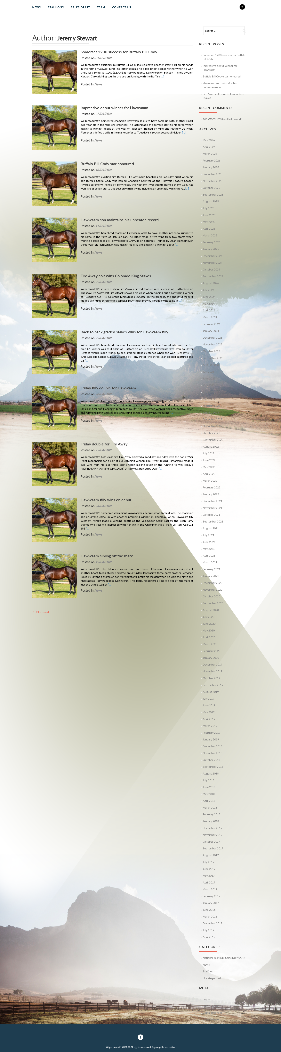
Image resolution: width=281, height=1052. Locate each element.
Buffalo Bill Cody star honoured (101, 153)
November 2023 (212, 344)
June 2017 (209, 868)
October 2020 (211, 596)
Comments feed (212, 1012)
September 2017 (213, 848)
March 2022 (210, 480)
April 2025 (209, 228)
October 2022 (211, 433)
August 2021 (211, 528)
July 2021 (208, 535)
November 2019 (212, 671)
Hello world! (234, 119)
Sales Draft (80, 7)
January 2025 (211, 249)
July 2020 (208, 616)
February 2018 (211, 814)
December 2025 (212, 174)
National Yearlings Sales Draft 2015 (224, 957)
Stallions (56, 7)
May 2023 (209, 385)
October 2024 (211, 269)
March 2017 (210, 889)
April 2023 (209, 392)
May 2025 (209, 221)
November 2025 (212, 181)
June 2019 (209, 705)
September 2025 (213, 194)
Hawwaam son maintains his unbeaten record (114, 203)
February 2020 (211, 650)
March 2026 (210, 153)
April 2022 (209, 473)
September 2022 (213, 439)
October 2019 (211, 678)
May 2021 (209, 548)
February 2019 (211, 732)
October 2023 (211, 351)
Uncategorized (212, 978)
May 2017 (209, 875)
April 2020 (209, 637)
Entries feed (210, 1005)
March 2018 (210, 807)
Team (101, 7)
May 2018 (209, 794)
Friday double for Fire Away (98, 406)
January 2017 (211, 902)
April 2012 (209, 937)
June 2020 (209, 623)
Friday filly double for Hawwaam (103, 355)
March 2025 (210, 235)
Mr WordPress (213, 119)
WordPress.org (212, 1019)
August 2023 (211, 364)
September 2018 (213, 766)
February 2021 (211, 569)
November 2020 (212, 589)
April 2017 (209, 882)
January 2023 (211, 412)
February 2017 (211, 896)
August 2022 (211, 446)
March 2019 (210, 725)
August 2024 (211, 283)
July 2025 (208, 208)
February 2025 (211, 242)
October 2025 (211, 187)
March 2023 (210, 398)
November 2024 (212, 262)
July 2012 (208, 930)
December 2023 (212, 337)
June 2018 (209, 787)
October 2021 (211, 514)
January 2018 (211, 821)
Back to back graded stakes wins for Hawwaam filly (119, 304)
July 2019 (208, 698)
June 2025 (209, 215)
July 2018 (208, 780)
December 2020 (212, 582)
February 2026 (211, 160)
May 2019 (209, 712)
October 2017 (211, 841)
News (36, 7)
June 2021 (209, 542)
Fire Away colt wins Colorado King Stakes (110, 254)
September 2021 (213, 521)
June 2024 (209, 296)
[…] (147, 76)
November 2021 (212, 507)
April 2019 (209, 719)
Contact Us (121, 7)
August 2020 (211, 610)
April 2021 (209, 555)
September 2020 (213, 603)
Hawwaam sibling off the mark (101, 507)
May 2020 (209, 630)
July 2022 (208, 453)
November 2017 (212, 834)
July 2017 (208, 862)
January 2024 (211, 330)
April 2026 (209, 146)
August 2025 (211, 201)
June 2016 (209, 909)
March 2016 (210, 916)
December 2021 (212, 501)
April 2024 (209, 310)
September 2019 (213, 685)
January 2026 (211, 167)
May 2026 (209, 140)
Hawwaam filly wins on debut (100, 456)
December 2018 (212, 746)
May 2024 (209, 303)
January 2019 (211, 739)
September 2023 (213, 358)
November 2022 (212, 426)
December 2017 (212, 828)
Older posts (41, 557)
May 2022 (209, 467)
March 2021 (210, 562)
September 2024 (213, 276)
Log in (206, 999)
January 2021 (211, 576)
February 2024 (211, 324)
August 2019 (211, 691)
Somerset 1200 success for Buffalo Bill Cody (113, 51)
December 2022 (212, 419)
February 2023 (211, 405)
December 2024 (212, 255)
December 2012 (212, 923)
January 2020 (211, 657)
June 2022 (209, 460)
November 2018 (212, 753)
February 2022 (211, 487)
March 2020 (210, 644)
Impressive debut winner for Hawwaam (109, 102)
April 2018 (209, 800)
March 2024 (210, 317)
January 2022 (211, 494)
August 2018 (211, 773)
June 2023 (209, 378)
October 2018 (211, 759)
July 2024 (208, 290)
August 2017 (211, 855)
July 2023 (208, 371)
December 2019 (212, 664)
